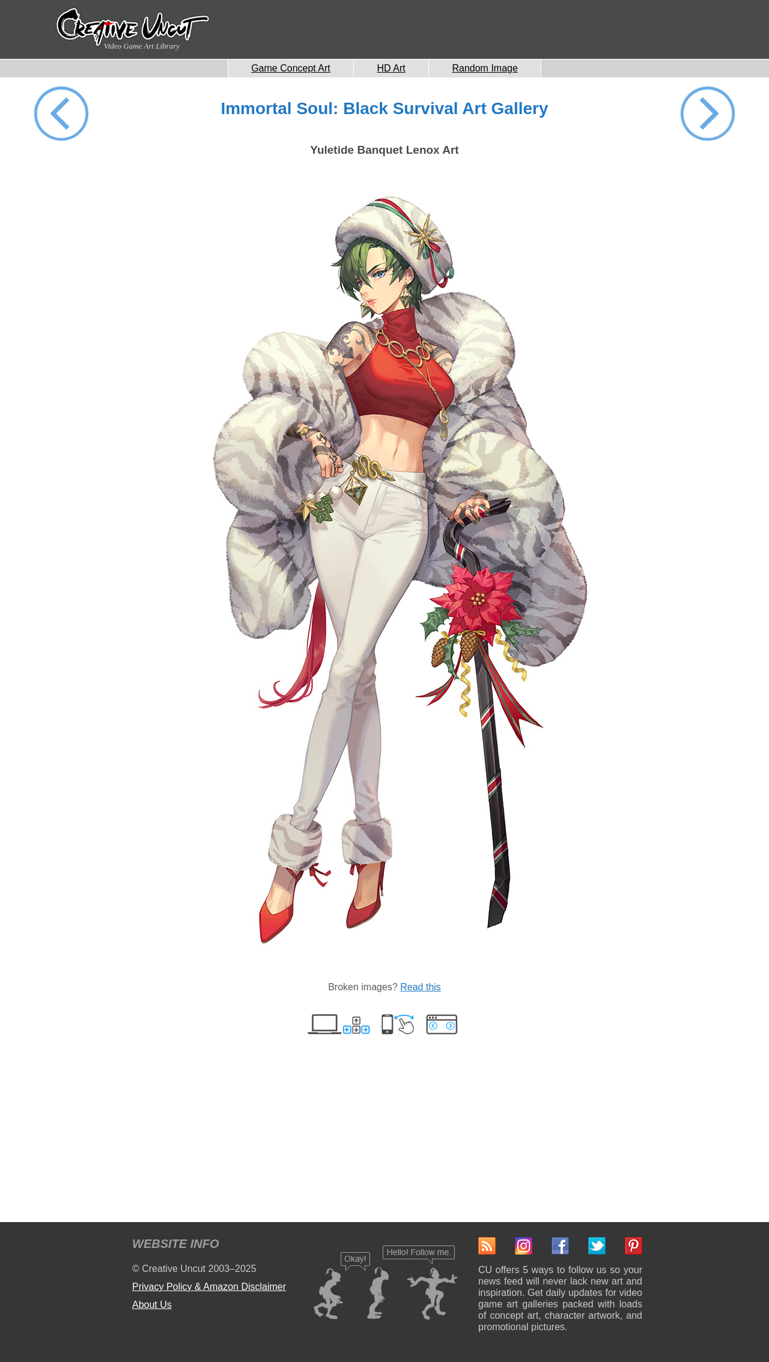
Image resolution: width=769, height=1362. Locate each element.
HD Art (391, 68)
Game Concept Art (290, 68)
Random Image (484, 68)
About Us (152, 1305)
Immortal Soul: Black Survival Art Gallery (384, 108)
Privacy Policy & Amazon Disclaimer (209, 1287)
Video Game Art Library (142, 45)
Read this (420, 987)
